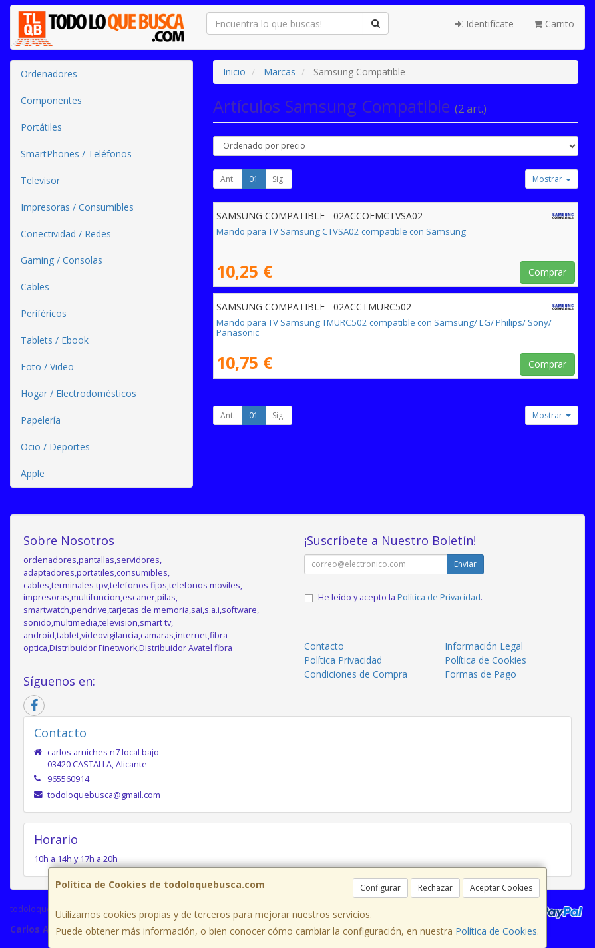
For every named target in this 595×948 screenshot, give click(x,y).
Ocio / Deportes (55, 446)
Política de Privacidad (439, 597)
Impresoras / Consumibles (77, 207)
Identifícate (484, 23)
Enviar (465, 564)
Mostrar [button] (551, 179)
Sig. (278, 179)
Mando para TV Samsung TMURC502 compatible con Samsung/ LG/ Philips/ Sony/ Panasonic (384, 327)
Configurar (380, 887)
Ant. (227, 179)
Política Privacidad (343, 660)
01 (253, 179)
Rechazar (435, 887)
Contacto (324, 646)
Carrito (554, 23)
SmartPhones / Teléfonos (76, 153)
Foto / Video (47, 366)
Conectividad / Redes (66, 233)
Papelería (41, 420)
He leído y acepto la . (400, 597)
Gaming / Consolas (61, 260)
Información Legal (484, 646)
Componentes (51, 100)
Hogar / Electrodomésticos (78, 393)
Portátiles (41, 127)
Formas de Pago (480, 674)
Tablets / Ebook (55, 340)
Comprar (547, 272)
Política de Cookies (496, 931)
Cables (35, 286)
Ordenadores (49, 73)
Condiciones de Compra (355, 674)
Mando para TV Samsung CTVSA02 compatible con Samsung (341, 231)
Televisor (40, 180)
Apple (33, 473)
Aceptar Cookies (501, 887)
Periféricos (44, 313)
